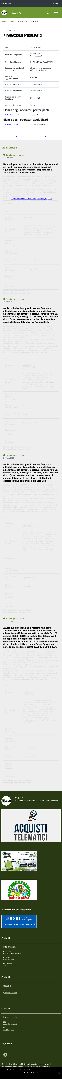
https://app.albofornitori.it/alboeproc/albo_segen (30, 198)
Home (3, 21)
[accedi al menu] (55, 12)
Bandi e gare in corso (15, 154)
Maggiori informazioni (32, 1075)
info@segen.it (8, 1029)
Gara (12, 21)
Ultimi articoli (9, 148)
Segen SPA (16, 13)
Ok (23, 1075)
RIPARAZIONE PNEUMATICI (22, 35)
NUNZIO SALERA (12, 114)
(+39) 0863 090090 (10, 992)
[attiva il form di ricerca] (47, 13)
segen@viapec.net (10, 1024)
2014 (32, 105)
